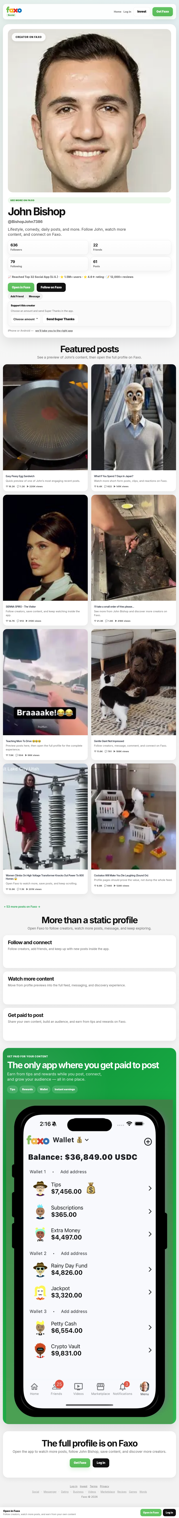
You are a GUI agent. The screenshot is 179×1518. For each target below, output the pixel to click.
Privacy (104, 1486)
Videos (92, 1491)
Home (117, 11)
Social (35, 1491)
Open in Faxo (21, 287)
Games (133, 1491)
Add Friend (17, 296)
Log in (127, 11)
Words (143, 1491)
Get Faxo (162, 11)
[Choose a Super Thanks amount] (26, 319)
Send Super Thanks (60, 319)
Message (34, 296)
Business (78, 1491)
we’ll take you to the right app (54, 330)
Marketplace (108, 1491)
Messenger (50, 1491)
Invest (141, 11)
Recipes (121, 1491)
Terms (94, 1486)
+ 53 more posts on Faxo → (22, 906)
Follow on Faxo (51, 287)
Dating (65, 1491)
